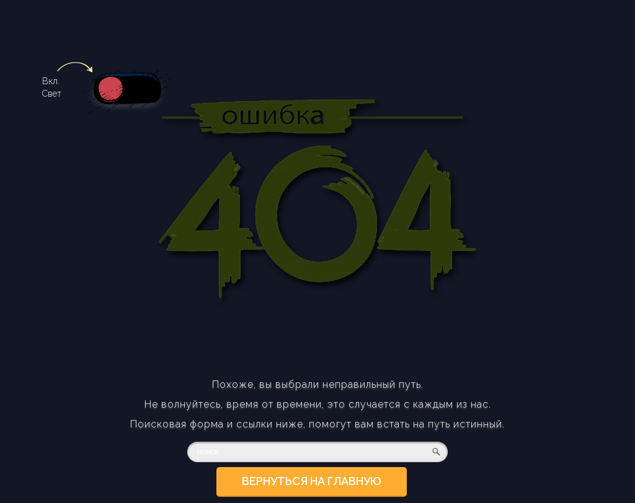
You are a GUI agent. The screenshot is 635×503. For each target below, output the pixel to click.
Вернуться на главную (311, 481)
